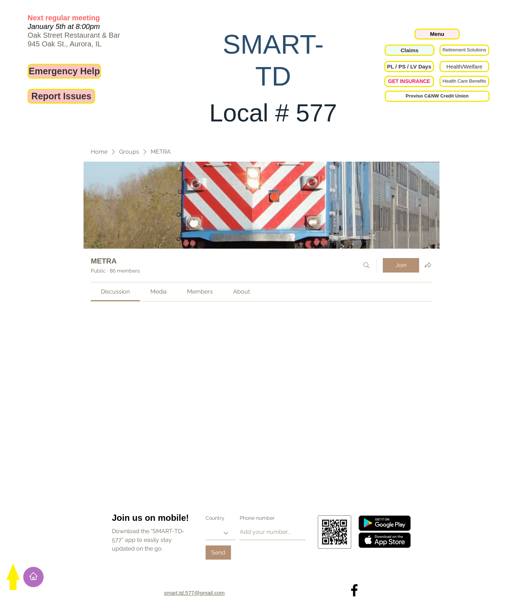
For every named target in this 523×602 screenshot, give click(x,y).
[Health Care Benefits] (464, 81)
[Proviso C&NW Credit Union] (437, 96)
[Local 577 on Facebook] (354, 590)
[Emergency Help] (64, 71)
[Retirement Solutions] (464, 50)
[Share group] (427, 265)
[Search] (366, 265)
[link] (115, 291)
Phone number (257, 517)
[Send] (218, 552)
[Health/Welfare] (464, 66)
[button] (409, 66)
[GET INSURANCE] (409, 81)
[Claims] (409, 50)
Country (215, 517)
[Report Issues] (61, 96)
